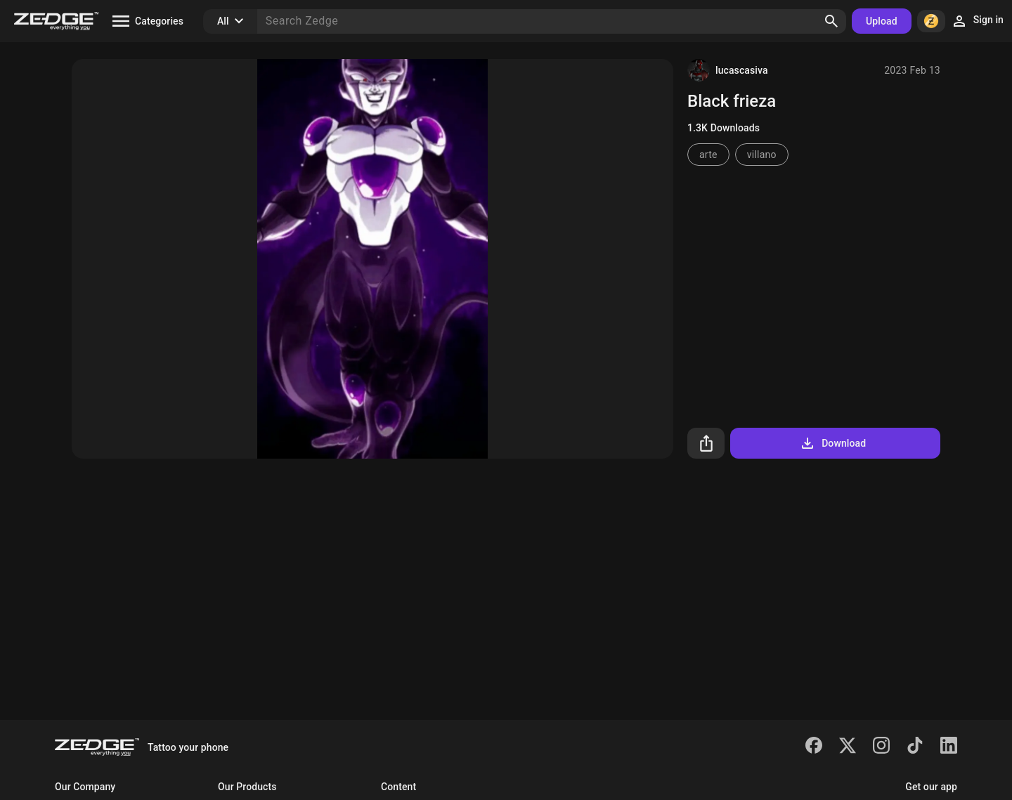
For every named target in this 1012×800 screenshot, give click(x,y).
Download (832, 443)
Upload (881, 21)
